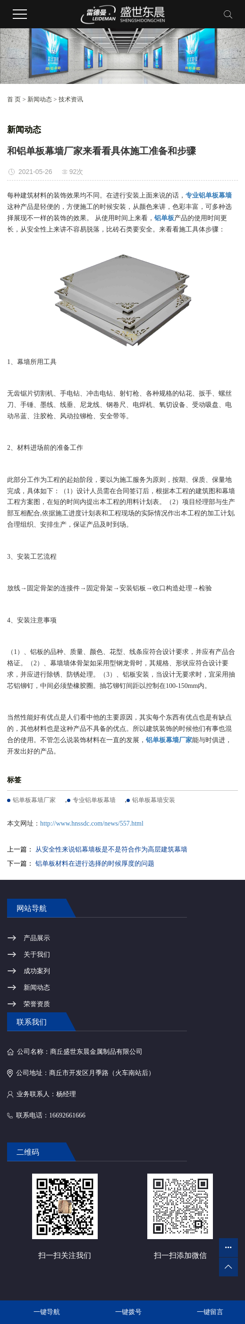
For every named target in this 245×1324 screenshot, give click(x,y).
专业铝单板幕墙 (94, 799)
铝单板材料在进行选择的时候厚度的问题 (94, 863)
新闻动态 (39, 99)
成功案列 (37, 971)
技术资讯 (71, 99)
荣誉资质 (37, 1004)
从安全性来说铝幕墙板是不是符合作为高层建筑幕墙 (111, 849)
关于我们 (37, 954)
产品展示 (37, 938)
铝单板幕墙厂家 (34, 799)
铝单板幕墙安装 (153, 799)
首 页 (14, 99)
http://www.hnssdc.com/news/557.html (92, 823)
